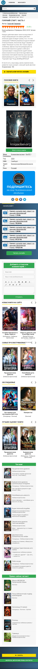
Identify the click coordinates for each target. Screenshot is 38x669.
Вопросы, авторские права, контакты (19, 660)
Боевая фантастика (17, 154)
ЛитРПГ (28, 154)
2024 (12, 158)
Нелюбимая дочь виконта (28, 373)
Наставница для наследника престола (10, 413)
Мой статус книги (19, 150)
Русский (14, 168)
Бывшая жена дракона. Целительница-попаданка (28, 453)
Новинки (12, 2)
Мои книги (21, 2)
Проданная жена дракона (10, 373)
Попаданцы (7, 156)
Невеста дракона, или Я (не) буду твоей (28, 333)
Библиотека (3, 2)
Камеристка (28, 412)
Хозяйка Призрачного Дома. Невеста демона (10, 334)
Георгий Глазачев (14, 24)
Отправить (19, 297)
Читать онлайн (19, 253)
